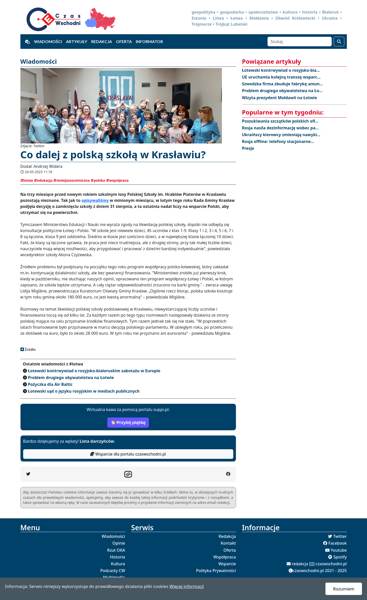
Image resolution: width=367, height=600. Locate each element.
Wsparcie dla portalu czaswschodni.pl (128, 454)
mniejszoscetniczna (71, 180)
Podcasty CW (112, 570)
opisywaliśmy (96, 200)
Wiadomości (48, 41)
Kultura (118, 564)
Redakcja (101, 41)
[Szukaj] (300, 41)
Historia (117, 557)
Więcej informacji (186, 586)
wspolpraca (117, 180)
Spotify (340, 557)
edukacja (43, 180)
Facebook (337, 543)
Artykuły (76, 41)
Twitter (340, 536)
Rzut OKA (116, 550)
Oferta (124, 41)
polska (98, 180)
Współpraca (224, 557)
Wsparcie (227, 564)
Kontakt (228, 543)
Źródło (30, 349)
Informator (149, 41)
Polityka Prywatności (216, 570)
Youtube (339, 550)
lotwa (26, 180)
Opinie (118, 543)
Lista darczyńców (97, 441)
